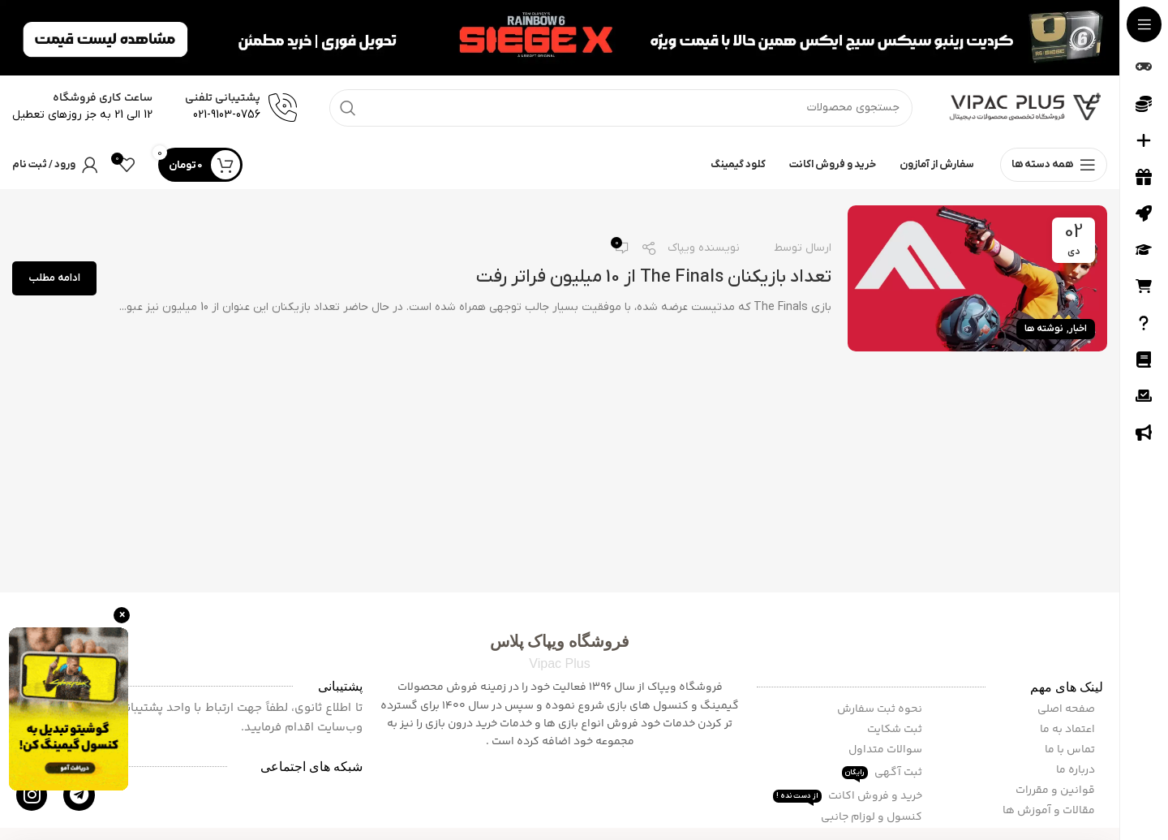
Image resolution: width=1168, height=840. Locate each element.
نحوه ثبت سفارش (881, 709)
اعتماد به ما (1068, 730)
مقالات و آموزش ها (1050, 811)
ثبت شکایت (896, 730)
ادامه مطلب (54, 278)
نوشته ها (1043, 328)
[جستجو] (620, 108)
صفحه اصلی (1067, 709)
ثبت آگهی (883, 773)
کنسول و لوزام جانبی (873, 817)
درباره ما (1076, 770)
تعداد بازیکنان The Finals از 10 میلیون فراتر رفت (653, 277)
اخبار (1078, 328)
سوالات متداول (886, 750)
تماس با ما (1071, 750)
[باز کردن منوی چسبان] (1053, 165)
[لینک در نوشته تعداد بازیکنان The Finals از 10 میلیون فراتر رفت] (977, 278)
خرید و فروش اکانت (849, 796)
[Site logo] (1026, 107)
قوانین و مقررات (1056, 790)
